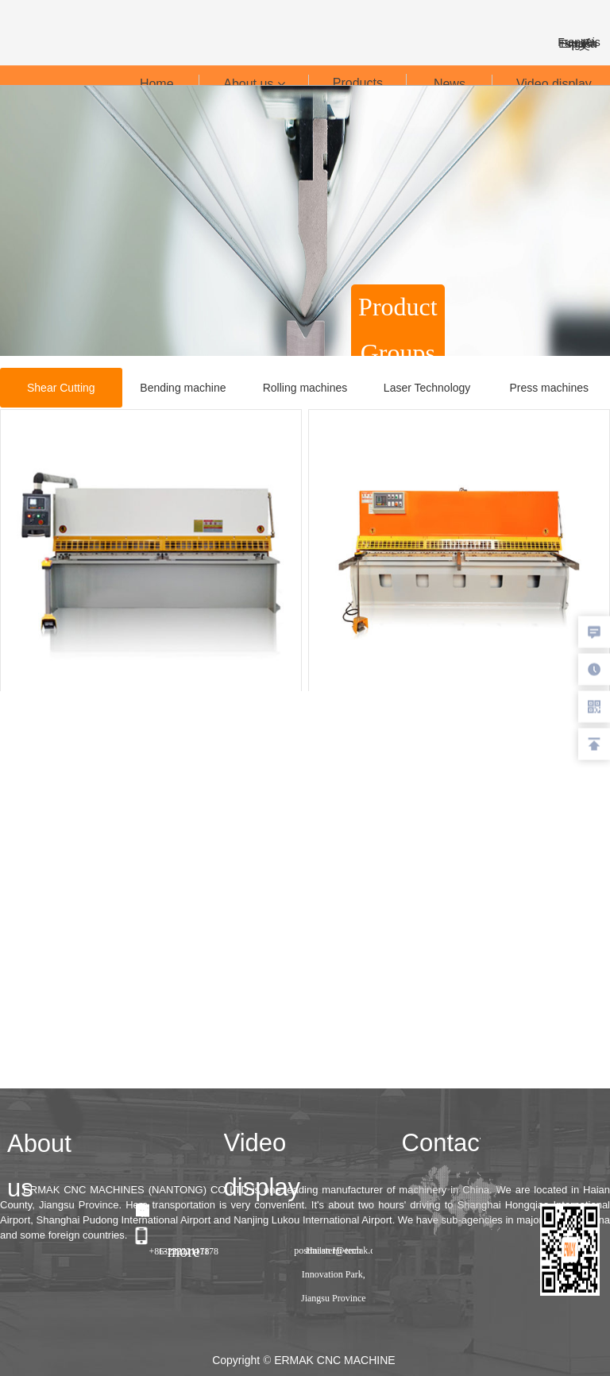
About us (254, 84)
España (578, 43)
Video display (554, 84)
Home (157, 84)
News (449, 84)
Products (358, 83)
